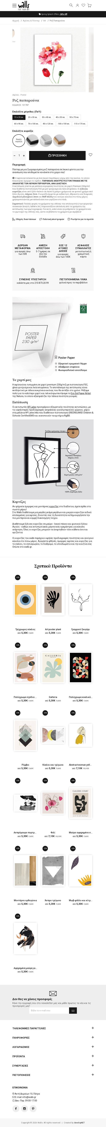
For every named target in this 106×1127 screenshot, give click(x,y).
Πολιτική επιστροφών (53, 219)
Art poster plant (53, 629)
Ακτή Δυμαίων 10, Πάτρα (27, 1094)
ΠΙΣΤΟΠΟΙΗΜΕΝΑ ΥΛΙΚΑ (73, 279)
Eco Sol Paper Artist (81, 393)
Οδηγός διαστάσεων (26, 219)
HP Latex (31, 407)
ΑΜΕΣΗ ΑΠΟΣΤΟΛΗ (43, 247)
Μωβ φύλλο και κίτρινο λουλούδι (87, 900)
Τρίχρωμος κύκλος (25, 629)
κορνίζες (54, 506)
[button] (14, 5)
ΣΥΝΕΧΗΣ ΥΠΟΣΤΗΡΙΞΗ (32, 279)
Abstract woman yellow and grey (86, 765)
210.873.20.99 (42, 283)
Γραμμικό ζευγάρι (80, 629)
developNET (79, 1123)
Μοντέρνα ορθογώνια (25, 900)
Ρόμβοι (25, 765)
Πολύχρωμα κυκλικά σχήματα (85, 697)
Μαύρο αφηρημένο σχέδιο (83, 832)
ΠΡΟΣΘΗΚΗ (57, 155)
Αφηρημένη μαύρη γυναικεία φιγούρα (33, 968)
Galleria (53, 697)
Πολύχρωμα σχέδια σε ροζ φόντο (31, 697)
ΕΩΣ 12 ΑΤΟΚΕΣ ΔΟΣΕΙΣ (63, 248)
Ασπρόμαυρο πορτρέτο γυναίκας (31, 832)
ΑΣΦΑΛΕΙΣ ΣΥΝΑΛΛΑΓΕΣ (83, 247)
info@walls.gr (29, 1097)
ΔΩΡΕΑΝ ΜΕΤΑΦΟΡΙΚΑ (23, 247)
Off (63, 14)
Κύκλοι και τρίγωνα (52, 765)
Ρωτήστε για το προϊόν (82, 219)
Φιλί (53, 832)
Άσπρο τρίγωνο (53, 900)
